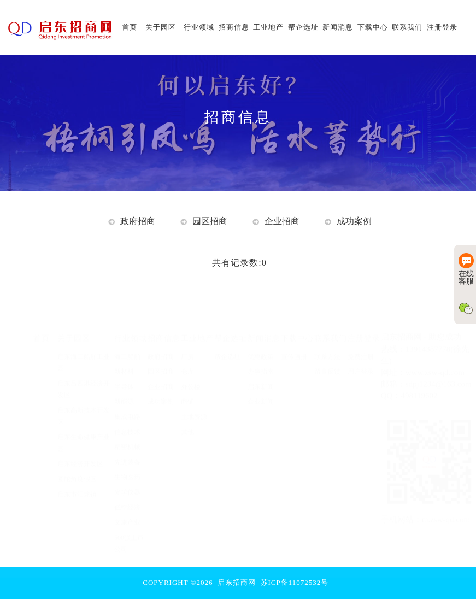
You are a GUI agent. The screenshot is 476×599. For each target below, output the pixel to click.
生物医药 (127, 466)
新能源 (124, 391)
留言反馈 (327, 361)
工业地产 (197, 327)
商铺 (187, 391)
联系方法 (327, 346)
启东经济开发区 (80, 453)
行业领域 (130, 327)
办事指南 (261, 361)
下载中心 (297, 327)
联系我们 (330, 327)
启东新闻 (261, 376)
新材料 (124, 361)
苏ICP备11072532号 (295, 582)
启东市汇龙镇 (77, 484)
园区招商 (209, 221)
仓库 (187, 361)
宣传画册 (294, 346)
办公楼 (191, 376)
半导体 (124, 376)
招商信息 (164, 327)
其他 (187, 421)
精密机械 (127, 436)
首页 (41, 327)
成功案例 (354, 221)
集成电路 (127, 406)
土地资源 (194, 406)
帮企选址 (230, 327)
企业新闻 (261, 391)
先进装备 (127, 451)
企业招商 (282, 221)
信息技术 (127, 421)
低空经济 (127, 497)
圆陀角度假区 (77, 468)
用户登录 (361, 361)
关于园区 (73, 327)
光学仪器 (127, 481)
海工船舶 (127, 346)
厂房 (187, 346)
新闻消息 (264, 327)
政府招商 (137, 221)
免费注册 (361, 346)
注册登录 (364, 327)
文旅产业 (127, 511)
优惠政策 (261, 346)
